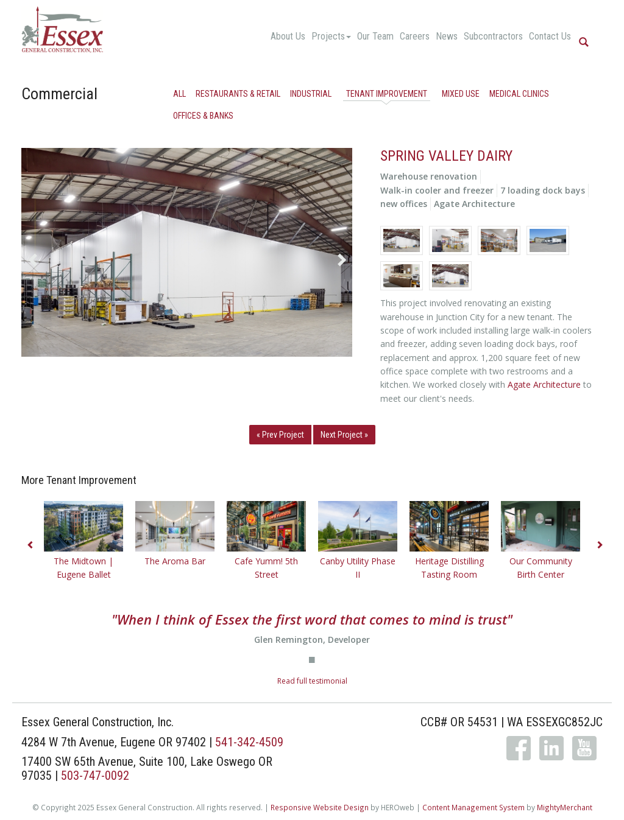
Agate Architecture (544, 384)
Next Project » (344, 435)
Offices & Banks (203, 116)
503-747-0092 (95, 775)
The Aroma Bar (174, 561)
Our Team (375, 36)
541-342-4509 (249, 742)
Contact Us (550, 36)
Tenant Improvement (386, 94)
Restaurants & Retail (238, 94)
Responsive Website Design (320, 807)
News (447, 36)
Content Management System (473, 807)
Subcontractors (493, 36)
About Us (288, 36)
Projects (331, 36)
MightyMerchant (564, 807)
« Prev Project (280, 435)
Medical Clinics (519, 94)
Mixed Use (461, 94)
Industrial (311, 94)
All (179, 94)
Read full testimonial (312, 681)
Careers (415, 36)
